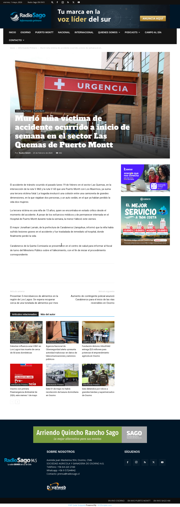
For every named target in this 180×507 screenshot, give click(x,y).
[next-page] (17, 402)
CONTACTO (16, 40)
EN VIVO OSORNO (116, 500)
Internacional (84, 32)
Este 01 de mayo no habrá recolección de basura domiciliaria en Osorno (62, 392)
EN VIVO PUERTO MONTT (139, 500)
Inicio (12, 48)
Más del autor (48, 314)
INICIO (12, 32)
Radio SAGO (24, 153)
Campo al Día (153, 32)
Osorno (26, 32)
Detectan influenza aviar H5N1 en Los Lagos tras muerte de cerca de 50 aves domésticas (25, 349)
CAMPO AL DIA (89, 342)
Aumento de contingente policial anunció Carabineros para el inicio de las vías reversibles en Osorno (92, 299)
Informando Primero (27, 48)
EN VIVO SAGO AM (162, 500)
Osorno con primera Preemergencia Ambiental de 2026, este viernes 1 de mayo (23, 392)
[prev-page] (12, 402)
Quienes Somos (109, 32)
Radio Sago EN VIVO (36, 2)
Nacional (64, 32)
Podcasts (132, 32)
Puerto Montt (44, 32)
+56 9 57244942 (66, 470)
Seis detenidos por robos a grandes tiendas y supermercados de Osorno (98, 392)
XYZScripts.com (105, 505)
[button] (52, 2)
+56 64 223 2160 (66, 466)
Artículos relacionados (24, 314)
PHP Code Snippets (76, 505)
